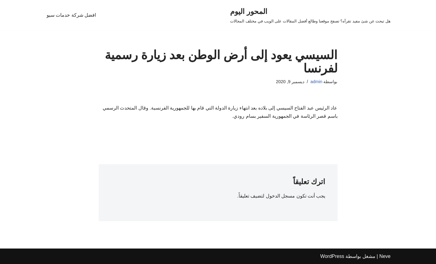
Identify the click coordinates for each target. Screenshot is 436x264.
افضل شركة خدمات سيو (71, 15)
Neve (385, 256)
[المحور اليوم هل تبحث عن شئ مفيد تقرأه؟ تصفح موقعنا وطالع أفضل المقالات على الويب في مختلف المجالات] (310, 15)
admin (316, 81)
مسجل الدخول (280, 195)
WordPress (332, 256)
